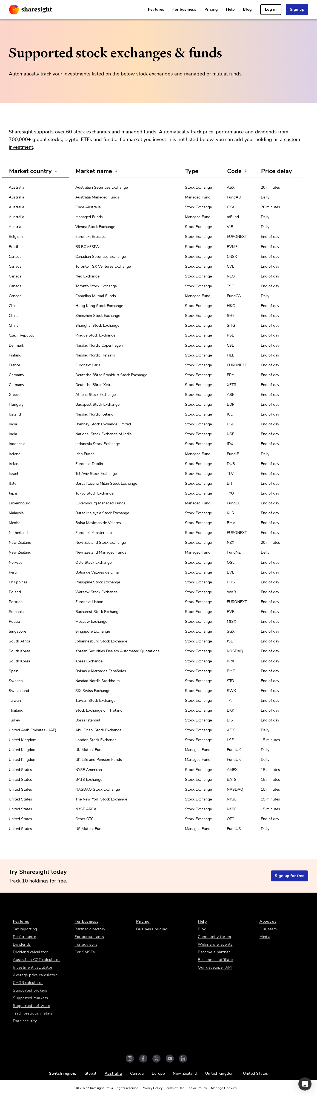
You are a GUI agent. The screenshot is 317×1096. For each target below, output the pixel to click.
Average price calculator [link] (35, 975)
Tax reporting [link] (25, 929)
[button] (305, 1084)
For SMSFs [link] (85, 952)
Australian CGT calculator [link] (36, 959)
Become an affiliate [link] (215, 959)
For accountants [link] (89, 936)
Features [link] (156, 9)
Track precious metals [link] (33, 1013)
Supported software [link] (31, 1005)
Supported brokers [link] (30, 990)
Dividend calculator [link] (30, 952)
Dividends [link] (22, 944)
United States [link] (255, 1073)
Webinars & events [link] (215, 944)
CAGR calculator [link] (28, 982)
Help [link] (230, 9)
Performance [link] (24, 936)
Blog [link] (247, 9)
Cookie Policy (197, 1088)
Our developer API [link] (215, 967)
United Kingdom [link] (220, 1073)
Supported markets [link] (30, 998)
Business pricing (151, 929)
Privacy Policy (152, 1088)
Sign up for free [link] (289, 875)
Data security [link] (25, 1021)
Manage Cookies (224, 1088)
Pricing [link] (211, 9)
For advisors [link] (86, 944)
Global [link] (90, 1073)
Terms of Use (174, 1088)
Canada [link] (137, 1073)
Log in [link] (271, 9)
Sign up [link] (297, 9)
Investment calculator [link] (33, 967)
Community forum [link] (214, 936)
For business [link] (184, 9)
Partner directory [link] (90, 929)
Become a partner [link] (214, 952)
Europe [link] (158, 1073)
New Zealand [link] (185, 1073)
